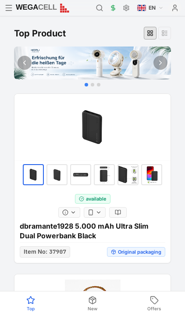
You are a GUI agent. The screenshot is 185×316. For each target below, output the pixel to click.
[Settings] (126, 8)
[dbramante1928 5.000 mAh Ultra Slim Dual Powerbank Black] (92, 127)
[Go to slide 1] (86, 84)
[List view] (164, 33)
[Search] (99, 7)
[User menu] (174, 7)
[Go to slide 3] (98, 84)
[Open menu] (9, 8)
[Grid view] (150, 33)
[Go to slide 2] (92, 84)
